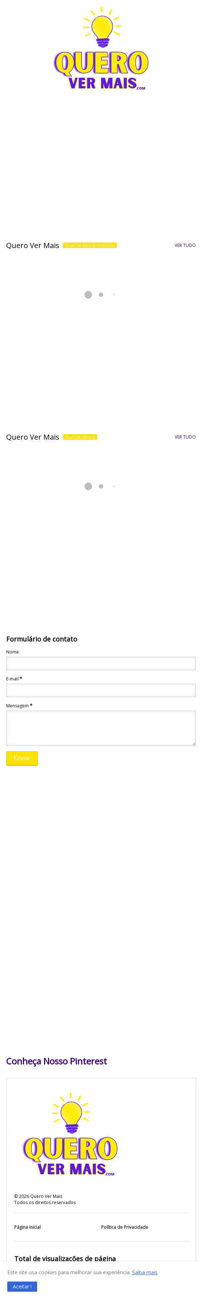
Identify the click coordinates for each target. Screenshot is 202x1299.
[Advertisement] (101, 178)
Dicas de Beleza (80, 437)
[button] (22, 1287)
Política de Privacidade (124, 1233)
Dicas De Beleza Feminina (90, 245)
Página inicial (27, 1233)
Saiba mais (145, 1272)
